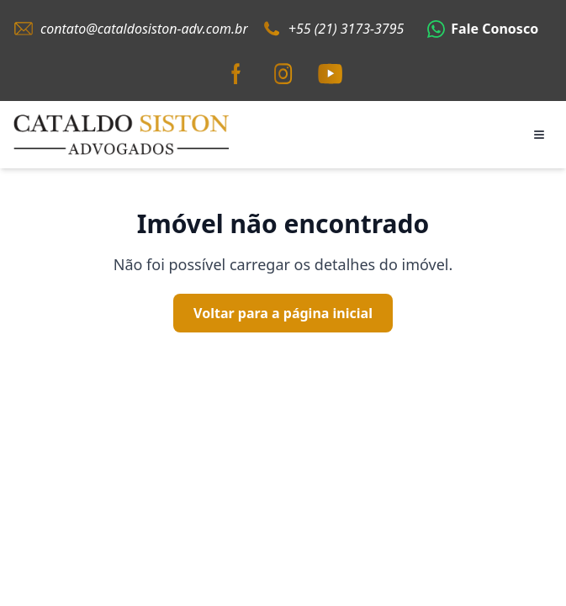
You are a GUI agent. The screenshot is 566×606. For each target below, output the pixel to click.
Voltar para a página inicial (283, 313)
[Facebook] (236, 74)
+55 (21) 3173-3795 (346, 28)
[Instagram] (283, 74)
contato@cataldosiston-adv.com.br (144, 28)
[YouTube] (330, 74)
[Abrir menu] (539, 135)
